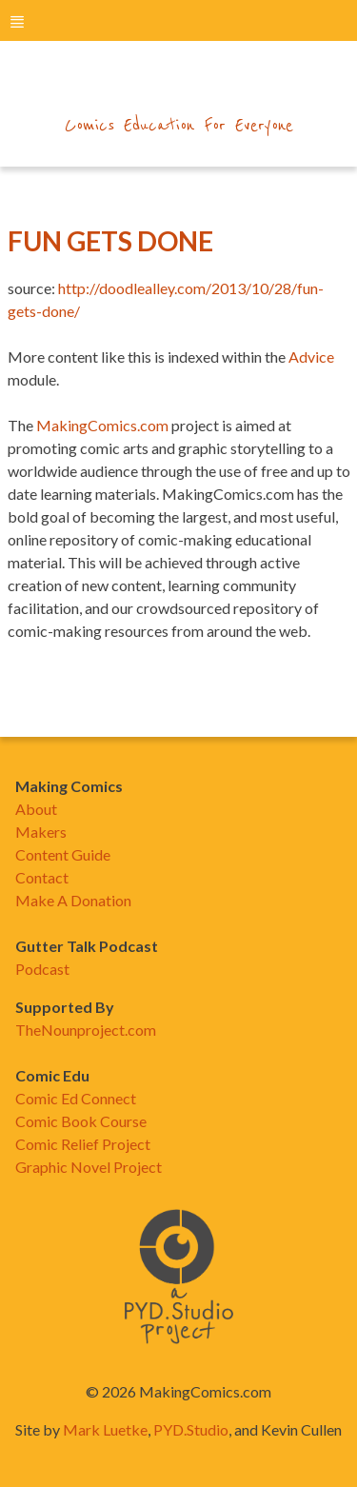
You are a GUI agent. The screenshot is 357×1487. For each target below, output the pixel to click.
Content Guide (62, 854)
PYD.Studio (190, 1429)
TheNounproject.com (85, 1030)
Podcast (42, 969)
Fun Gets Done (110, 241)
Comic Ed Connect (75, 1098)
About (36, 809)
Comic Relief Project (82, 1144)
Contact (42, 877)
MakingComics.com (102, 425)
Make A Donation (73, 900)
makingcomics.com (178, 87)
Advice (311, 356)
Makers (41, 832)
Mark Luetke (105, 1429)
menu (17, 21)
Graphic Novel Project (88, 1167)
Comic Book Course (81, 1121)
